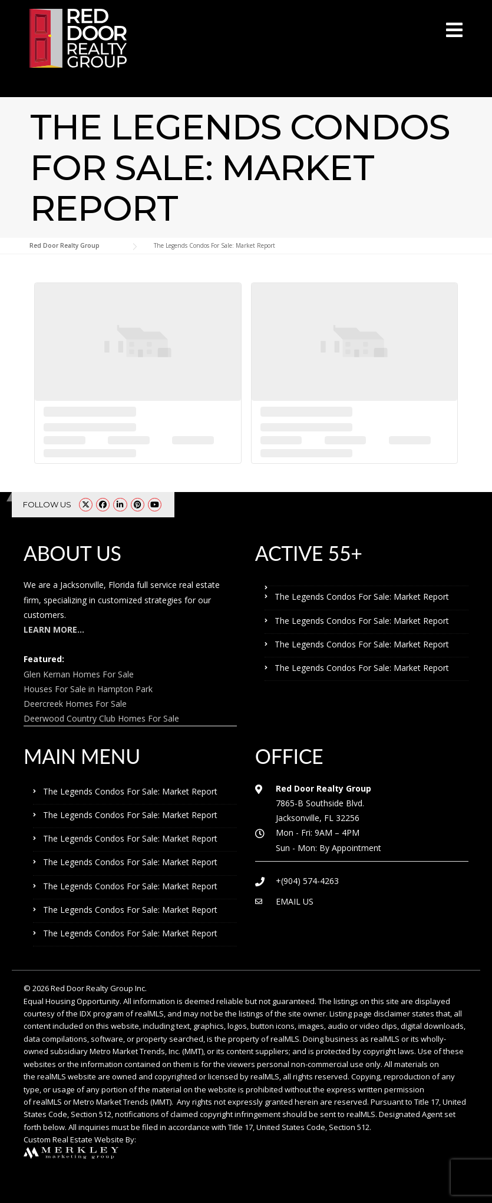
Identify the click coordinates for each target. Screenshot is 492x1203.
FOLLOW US (47, 504)
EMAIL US (294, 901)
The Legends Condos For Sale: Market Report (362, 596)
